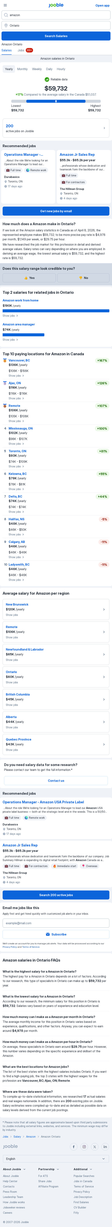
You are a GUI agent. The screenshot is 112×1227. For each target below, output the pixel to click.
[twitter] (94, 1147)
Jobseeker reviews (14, 1207)
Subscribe (56, 934)
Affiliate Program (48, 1186)
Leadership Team (13, 1197)
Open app (102, 5)
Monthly (22, 69)
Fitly (76, 1212)
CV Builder (80, 1207)
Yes (29, 278)
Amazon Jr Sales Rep (77, 155)
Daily (49, 69)
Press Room (10, 1191)
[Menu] (5, 5)
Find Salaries (81, 1202)
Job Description (83, 1197)
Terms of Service (30, 946)
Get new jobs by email (56, 211)
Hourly (61, 69)
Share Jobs (45, 1181)
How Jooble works (14, 1202)
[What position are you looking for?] (56, 14)
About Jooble (11, 1176)
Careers (7, 1212)
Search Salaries (56, 36)
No (83, 278)
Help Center (10, 1181)
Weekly (37, 69)
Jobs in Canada (83, 1181)
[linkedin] (105, 1147)
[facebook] (73, 1147)
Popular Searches (84, 1176)
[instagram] (84, 1147)
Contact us (56, 781)
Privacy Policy (10, 946)
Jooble (25, 1222)
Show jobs (11, 316)
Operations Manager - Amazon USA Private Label (22, 155)
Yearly (9, 69)
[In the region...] (56, 25)
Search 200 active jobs (56, 895)
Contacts (8, 1186)
